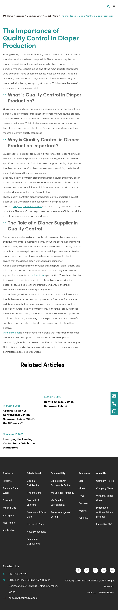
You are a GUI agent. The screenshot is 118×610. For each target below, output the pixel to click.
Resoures (20, 16)
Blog (29, 16)
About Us (101, 473)
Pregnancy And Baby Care (45, 16)
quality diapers (38, 275)
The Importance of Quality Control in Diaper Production (87, 16)
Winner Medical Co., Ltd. (91, 580)
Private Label (34, 473)
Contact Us (11, 566)
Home (10, 16)
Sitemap (91, 592)
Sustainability (58, 473)
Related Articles (42, 364)
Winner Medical (11, 333)
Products (8, 473)
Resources (84, 473)
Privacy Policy (106, 592)
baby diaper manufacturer (27, 206)
